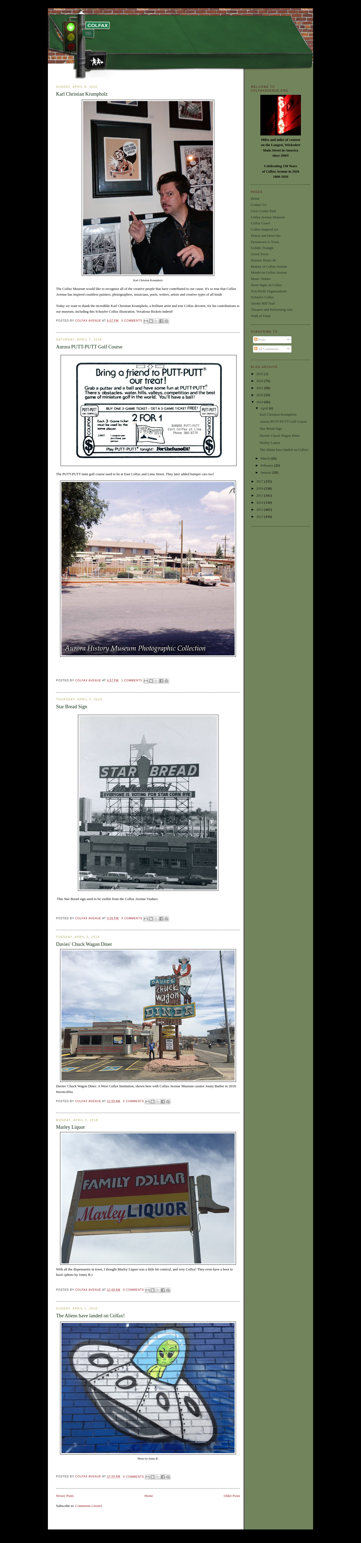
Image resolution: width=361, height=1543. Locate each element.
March (266, 458)
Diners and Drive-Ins (266, 236)
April (265, 408)
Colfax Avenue (88, 320)
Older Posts (232, 1496)
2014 (260, 502)
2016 (260, 488)
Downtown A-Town (265, 242)
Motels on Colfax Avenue (269, 272)
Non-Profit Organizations (269, 291)
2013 (260, 509)
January (267, 472)
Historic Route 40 (263, 260)
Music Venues (261, 279)
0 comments (131, 320)
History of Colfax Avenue (269, 266)
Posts (260, 340)
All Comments (266, 349)
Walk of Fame (261, 316)
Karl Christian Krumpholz (82, 94)
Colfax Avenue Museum (268, 217)
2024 (260, 381)
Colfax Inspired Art (264, 229)
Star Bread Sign (71, 706)
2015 (260, 495)
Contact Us (259, 205)
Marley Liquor (70, 1127)
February (267, 465)
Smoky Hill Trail (263, 303)
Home (149, 1496)
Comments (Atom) (89, 1506)
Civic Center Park (263, 211)
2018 (260, 402)
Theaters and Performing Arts (272, 310)
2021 (260, 388)
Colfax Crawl (260, 223)
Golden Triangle (262, 248)
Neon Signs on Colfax (266, 285)
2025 (260, 374)
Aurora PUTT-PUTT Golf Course (89, 347)
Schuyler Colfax (262, 297)
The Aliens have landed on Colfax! (90, 1315)
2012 (260, 517)
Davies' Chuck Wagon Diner (84, 944)
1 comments (131, 680)
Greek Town (259, 254)
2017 (260, 481)
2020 (260, 395)
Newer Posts (65, 1496)
